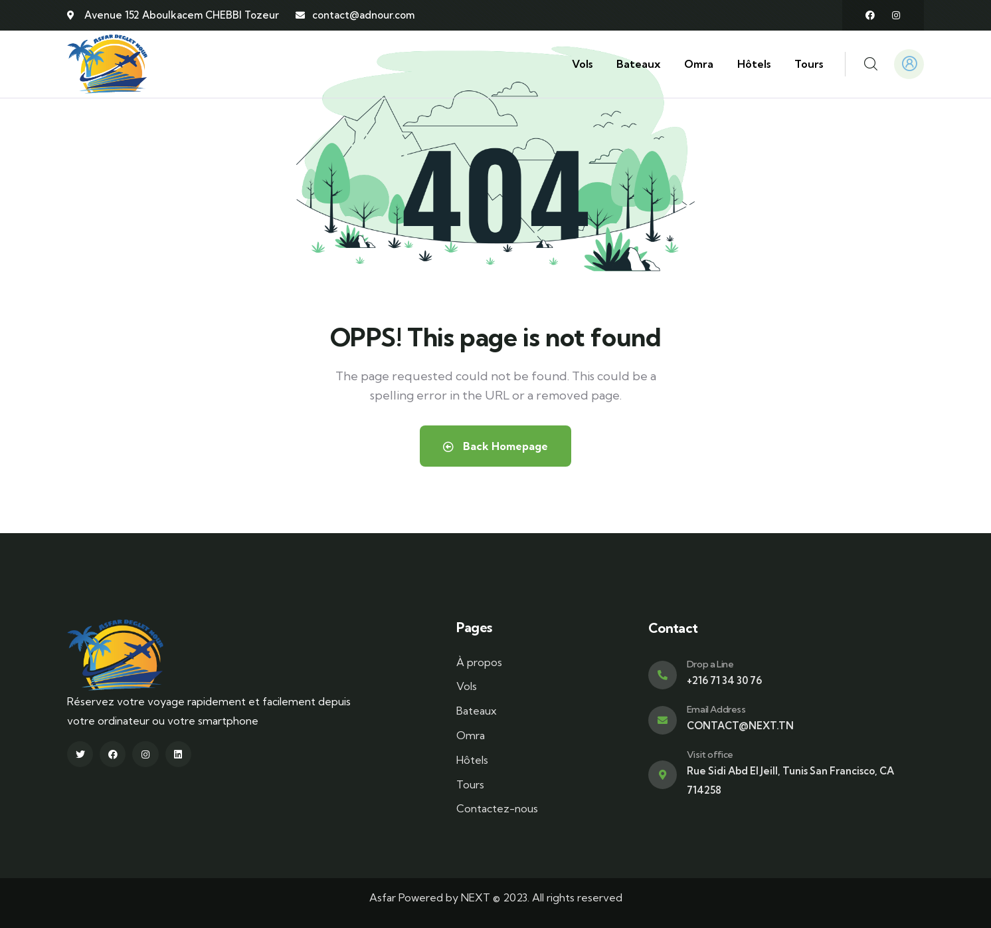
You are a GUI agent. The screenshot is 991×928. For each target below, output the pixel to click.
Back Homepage (495, 446)
